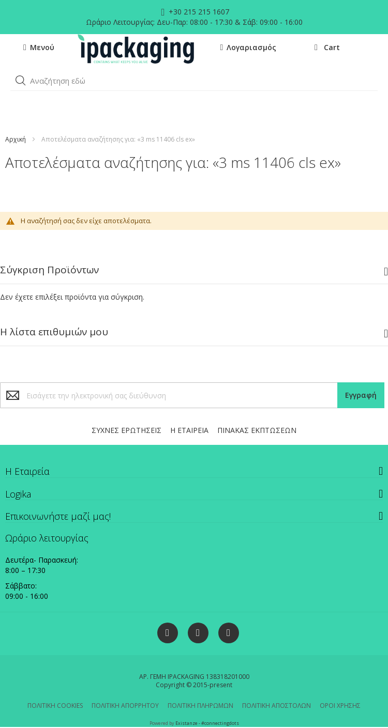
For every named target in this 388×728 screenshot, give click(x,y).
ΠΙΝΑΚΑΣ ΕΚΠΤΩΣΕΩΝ (256, 430)
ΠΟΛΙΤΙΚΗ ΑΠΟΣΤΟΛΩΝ (276, 705)
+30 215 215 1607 (198, 12)
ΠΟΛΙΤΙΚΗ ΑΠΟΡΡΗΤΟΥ (125, 705)
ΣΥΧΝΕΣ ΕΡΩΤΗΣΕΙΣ (126, 430)
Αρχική (15, 139)
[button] (21, 80)
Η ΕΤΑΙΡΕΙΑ (189, 430)
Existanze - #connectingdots (207, 723)
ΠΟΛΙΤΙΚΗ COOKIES (55, 705)
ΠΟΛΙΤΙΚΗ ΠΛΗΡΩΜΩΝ (200, 705)
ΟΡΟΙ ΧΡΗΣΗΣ (340, 705)
